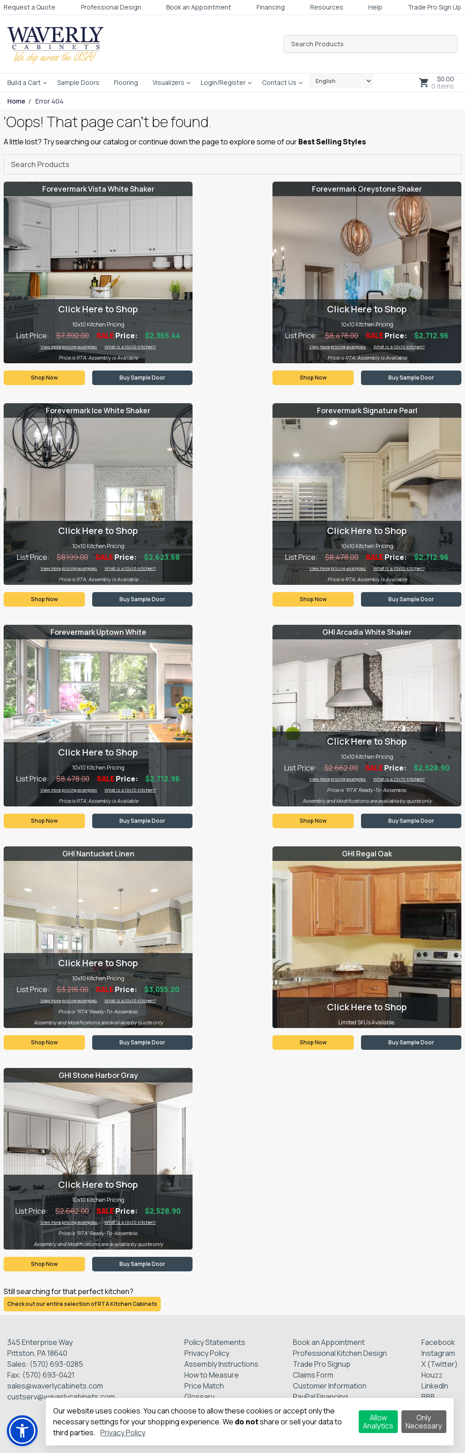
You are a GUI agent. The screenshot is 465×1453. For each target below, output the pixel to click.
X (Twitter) (439, 1364)
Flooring (126, 82)
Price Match (204, 1386)
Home (16, 101)
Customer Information (329, 1386)
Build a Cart (24, 82)
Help (375, 7)
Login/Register (223, 82)
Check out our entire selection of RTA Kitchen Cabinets (82, 1304)
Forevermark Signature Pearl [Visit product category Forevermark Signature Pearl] (367, 410)
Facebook (438, 1342)
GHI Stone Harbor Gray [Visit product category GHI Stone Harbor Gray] (98, 1075)
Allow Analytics (378, 1422)
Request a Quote (29, 7)
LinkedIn (434, 1386)
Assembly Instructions (221, 1364)
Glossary (199, 1397)
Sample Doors (78, 82)
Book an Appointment (198, 7)
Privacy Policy (206, 1353)
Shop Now (44, 377)
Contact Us (279, 82)
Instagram (438, 1353)
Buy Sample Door (142, 377)
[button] (22, 1431)
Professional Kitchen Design (340, 1353)
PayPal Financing (320, 1397)
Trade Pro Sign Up (434, 7)
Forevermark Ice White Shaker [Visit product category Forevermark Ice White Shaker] (98, 410)
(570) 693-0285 (56, 1364)
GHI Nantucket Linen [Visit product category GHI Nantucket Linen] (98, 854)
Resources (326, 7)
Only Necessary (424, 1422)
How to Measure (211, 1375)
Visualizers (168, 82)
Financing (271, 7)
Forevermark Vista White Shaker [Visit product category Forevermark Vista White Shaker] (98, 189)
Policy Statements (214, 1342)
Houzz (432, 1375)
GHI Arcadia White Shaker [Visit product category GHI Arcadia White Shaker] (366, 632)
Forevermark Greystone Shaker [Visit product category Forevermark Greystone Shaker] (367, 189)
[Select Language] (341, 81)
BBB (428, 1397)
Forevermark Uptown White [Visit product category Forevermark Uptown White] (98, 632)
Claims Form (313, 1375)
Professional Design (111, 7)
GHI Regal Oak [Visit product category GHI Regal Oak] (367, 854)
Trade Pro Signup (322, 1364)
